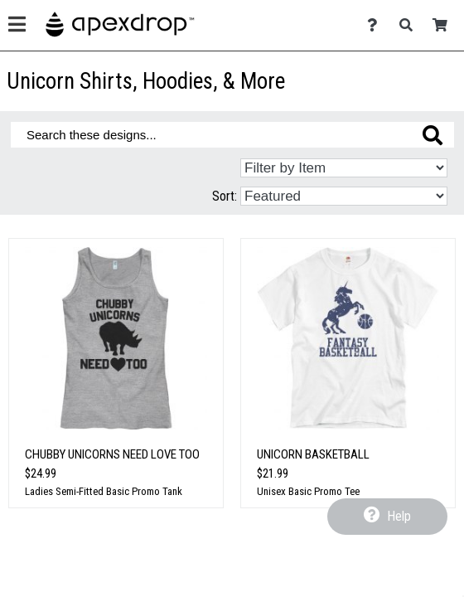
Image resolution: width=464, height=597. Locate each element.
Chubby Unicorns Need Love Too (112, 454)
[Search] (411, 25)
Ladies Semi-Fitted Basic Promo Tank (103, 491)
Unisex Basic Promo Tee (308, 491)
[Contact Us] (377, 25)
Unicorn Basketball (313, 454)
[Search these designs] (232, 135)
